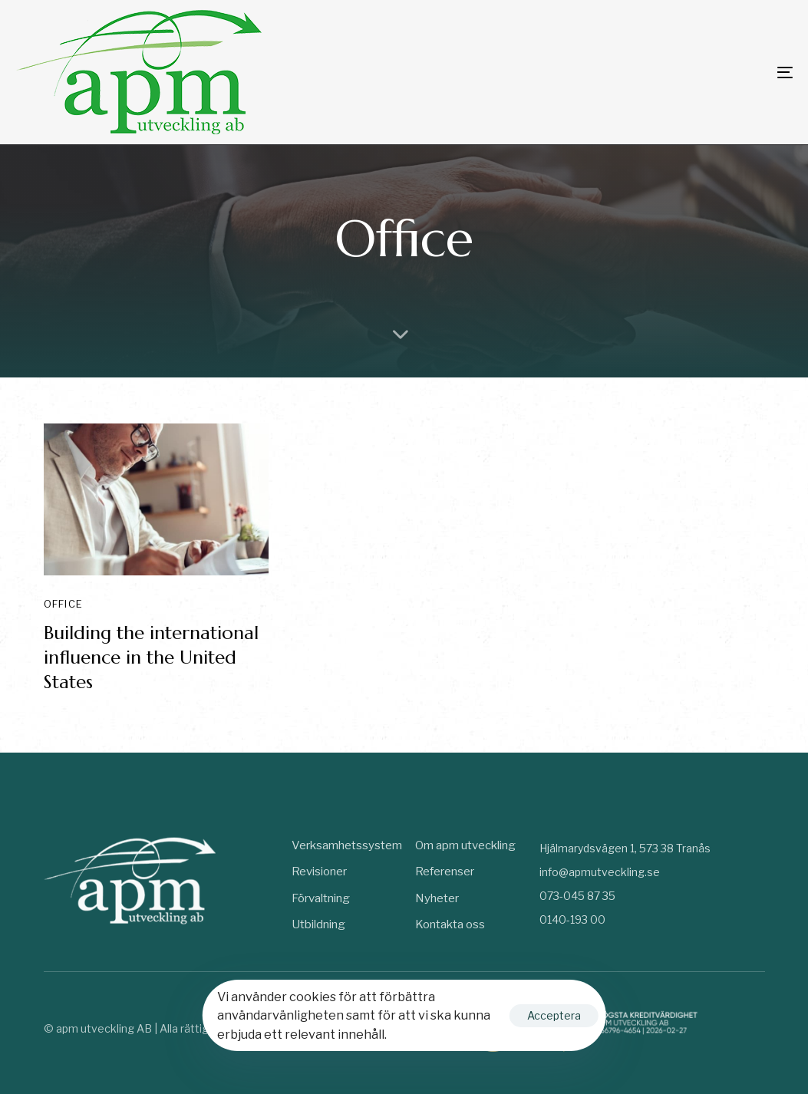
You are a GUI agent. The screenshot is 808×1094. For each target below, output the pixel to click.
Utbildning (318, 924)
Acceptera (554, 1015)
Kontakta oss (450, 924)
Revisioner (319, 871)
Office (64, 604)
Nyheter (437, 898)
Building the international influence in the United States (151, 657)
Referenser (444, 871)
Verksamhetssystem (342, 845)
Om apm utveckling (465, 845)
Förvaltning (321, 898)
